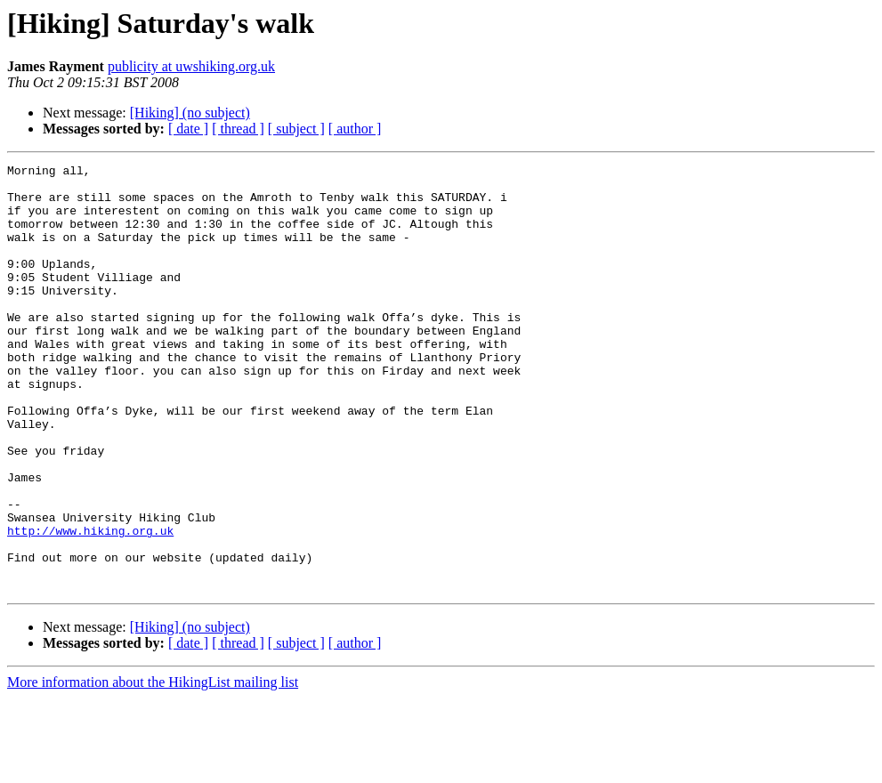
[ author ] (355, 128)
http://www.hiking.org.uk (90, 605)
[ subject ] (296, 128)
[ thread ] (238, 128)
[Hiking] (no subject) (190, 112)
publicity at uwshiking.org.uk (191, 66)
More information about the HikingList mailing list (152, 767)
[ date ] (188, 128)
